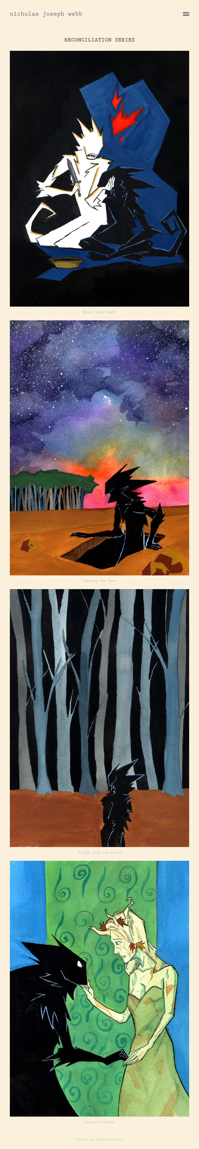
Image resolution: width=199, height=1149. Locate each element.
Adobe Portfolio (109, 1139)
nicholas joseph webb (46, 13)
